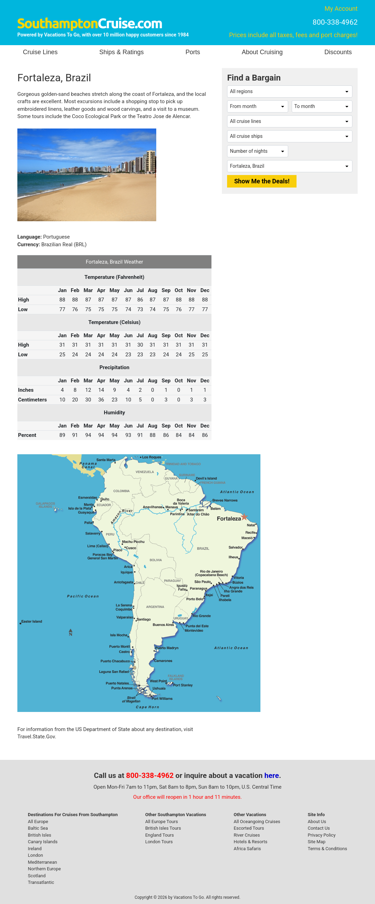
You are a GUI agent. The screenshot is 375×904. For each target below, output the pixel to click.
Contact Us (319, 828)
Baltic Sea (38, 828)
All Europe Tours (161, 821)
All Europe (38, 821)
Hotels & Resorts (250, 841)
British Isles (39, 835)
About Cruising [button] (262, 52)
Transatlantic (41, 882)
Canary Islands (42, 841)
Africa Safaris (247, 848)
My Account (341, 8)
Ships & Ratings (121, 52)
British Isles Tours (163, 828)
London (35, 855)
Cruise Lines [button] (40, 52)
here (272, 775)
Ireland (34, 848)
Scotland (36, 875)
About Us (317, 821)
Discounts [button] (338, 52)
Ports (192, 52)
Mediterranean (42, 862)
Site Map (316, 841)
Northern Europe (44, 868)
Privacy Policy (321, 835)
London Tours (159, 841)
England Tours (159, 835)
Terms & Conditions (327, 848)
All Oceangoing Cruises (257, 821)
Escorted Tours (249, 828)
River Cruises (247, 835)
